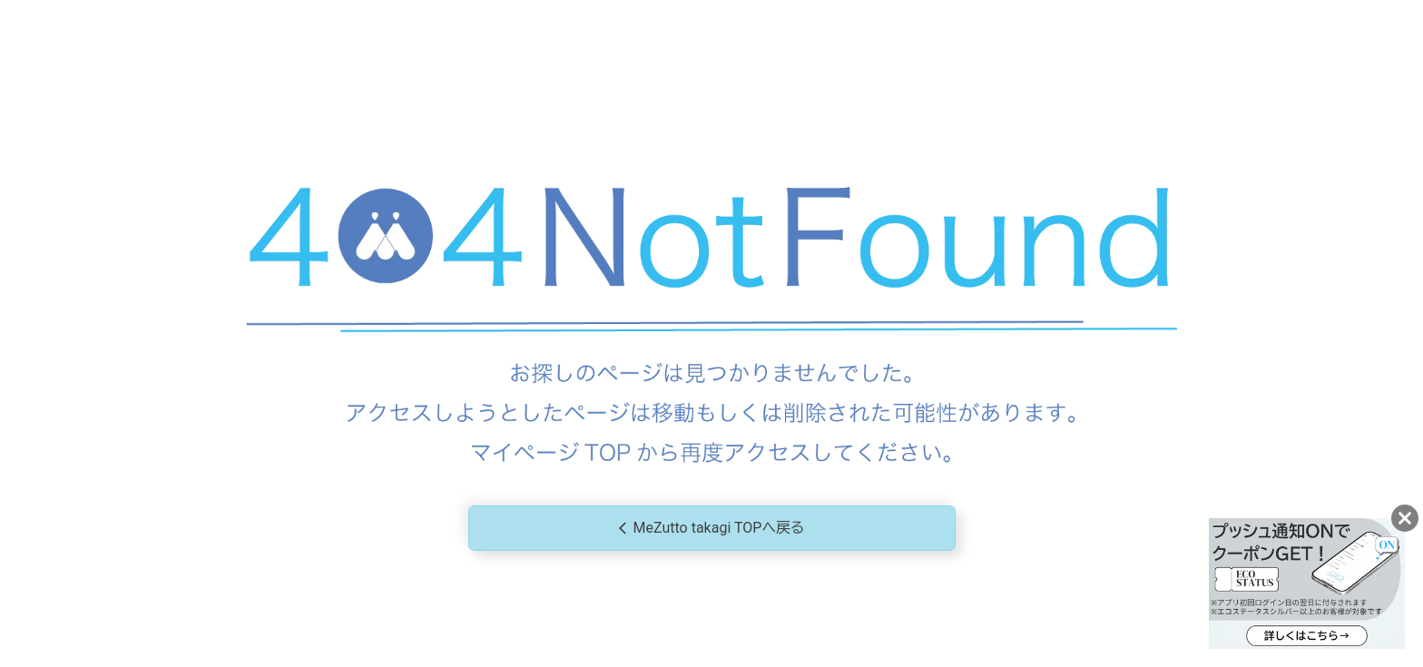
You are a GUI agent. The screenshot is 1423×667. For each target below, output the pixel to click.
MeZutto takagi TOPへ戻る (712, 528)
